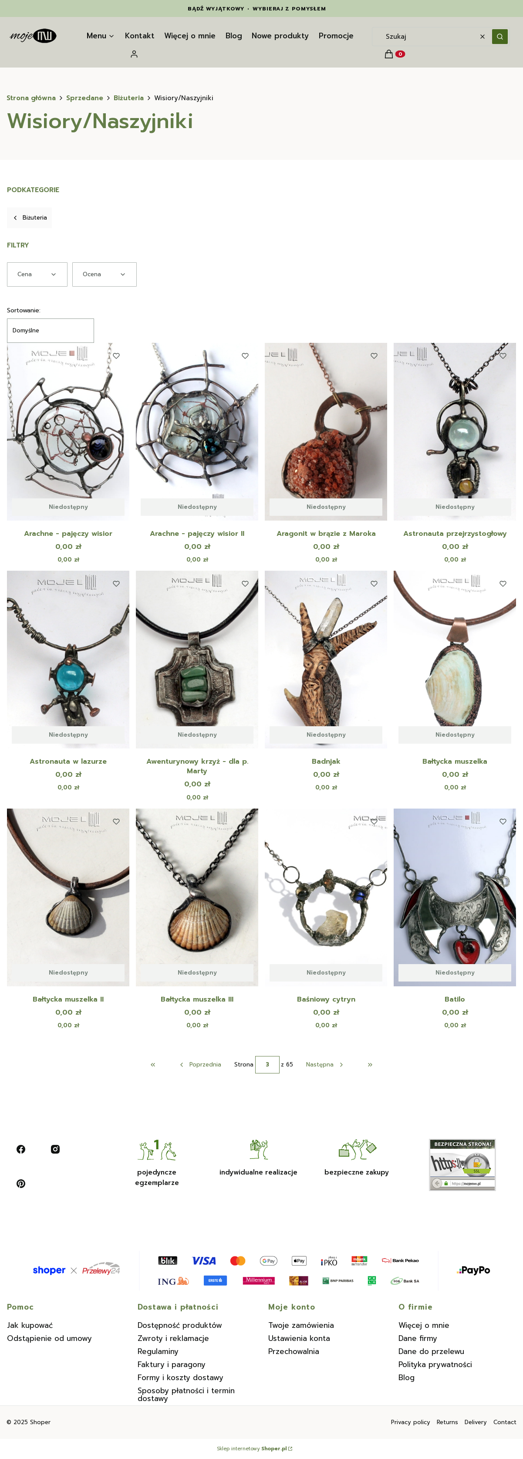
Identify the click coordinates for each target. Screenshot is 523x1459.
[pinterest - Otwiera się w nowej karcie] (21, 1184)
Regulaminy (158, 1351)
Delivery (476, 1422)
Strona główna (31, 98)
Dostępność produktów (180, 1325)
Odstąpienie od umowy (49, 1338)
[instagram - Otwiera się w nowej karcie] (55, 1149)
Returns (447, 1422)
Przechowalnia (293, 1351)
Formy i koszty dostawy (180, 1377)
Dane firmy (417, 1338)
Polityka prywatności (435, 1364)
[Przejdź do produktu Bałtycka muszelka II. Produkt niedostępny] (68, 897)
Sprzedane (84, 98)
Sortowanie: (23, 310)
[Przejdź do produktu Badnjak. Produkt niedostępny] (326, 659)
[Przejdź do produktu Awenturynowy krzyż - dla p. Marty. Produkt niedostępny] (197, 659)
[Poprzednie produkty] (199, 1064)
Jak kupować (30, 1325)
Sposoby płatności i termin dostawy (186, 1394)
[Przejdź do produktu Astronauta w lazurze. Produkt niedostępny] (68, 659)
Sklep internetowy (252, 1448)
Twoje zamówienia (301, 1325)
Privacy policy (410, 1422)
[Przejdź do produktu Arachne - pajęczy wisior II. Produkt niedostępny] (197, 432)
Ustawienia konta (299, 1338)
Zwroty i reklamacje (173, 1338)
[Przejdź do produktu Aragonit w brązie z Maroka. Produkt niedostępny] (326, 432)
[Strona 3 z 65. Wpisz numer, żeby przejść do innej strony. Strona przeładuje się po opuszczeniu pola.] (267, 1064)
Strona (243, 1064)
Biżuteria (129, 98)
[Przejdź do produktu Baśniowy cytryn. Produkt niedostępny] (326, 897)
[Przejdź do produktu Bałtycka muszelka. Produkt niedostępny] (455, 659)
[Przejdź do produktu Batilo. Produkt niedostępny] (455, 897)
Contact (504, 1422)
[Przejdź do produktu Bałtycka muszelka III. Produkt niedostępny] (197, 897)
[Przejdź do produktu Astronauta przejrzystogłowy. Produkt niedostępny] (455, 432)
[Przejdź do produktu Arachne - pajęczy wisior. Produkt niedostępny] (68, 432)
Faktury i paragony (172, 1364)
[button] (500, 36)
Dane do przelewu (431, 1351)
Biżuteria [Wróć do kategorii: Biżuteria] (29, 217)
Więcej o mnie (423, 1325)
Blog (406, 1377)
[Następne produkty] (325, 1064)
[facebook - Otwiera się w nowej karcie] (21, 1149)
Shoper (40, 1422)
